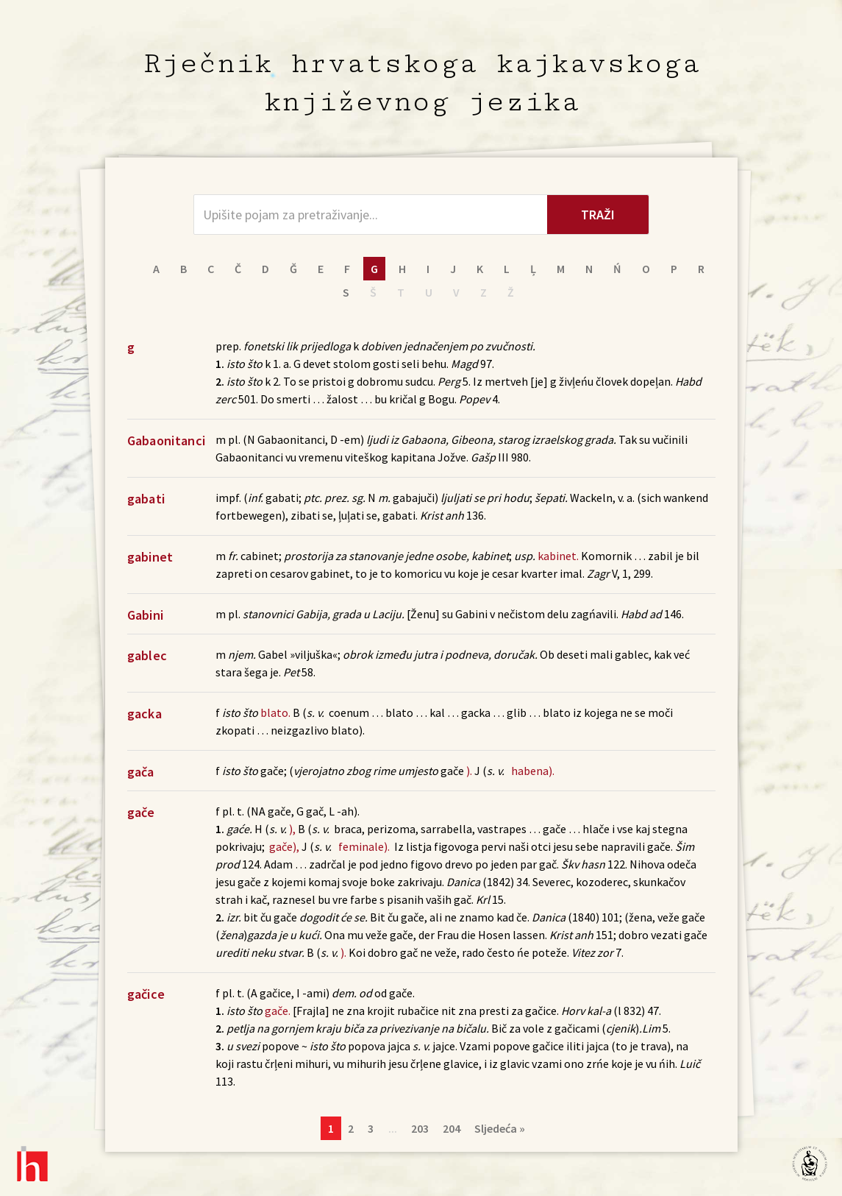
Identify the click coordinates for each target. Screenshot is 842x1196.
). (469, 770)
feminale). (364, 846)
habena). (532, 770)
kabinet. (558, 555)
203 (420, 1128)
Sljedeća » (499, 1128)
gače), (284, 846)
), (292, 828)
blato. (275, 712)
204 (451, 1128)
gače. (277, 1010)
